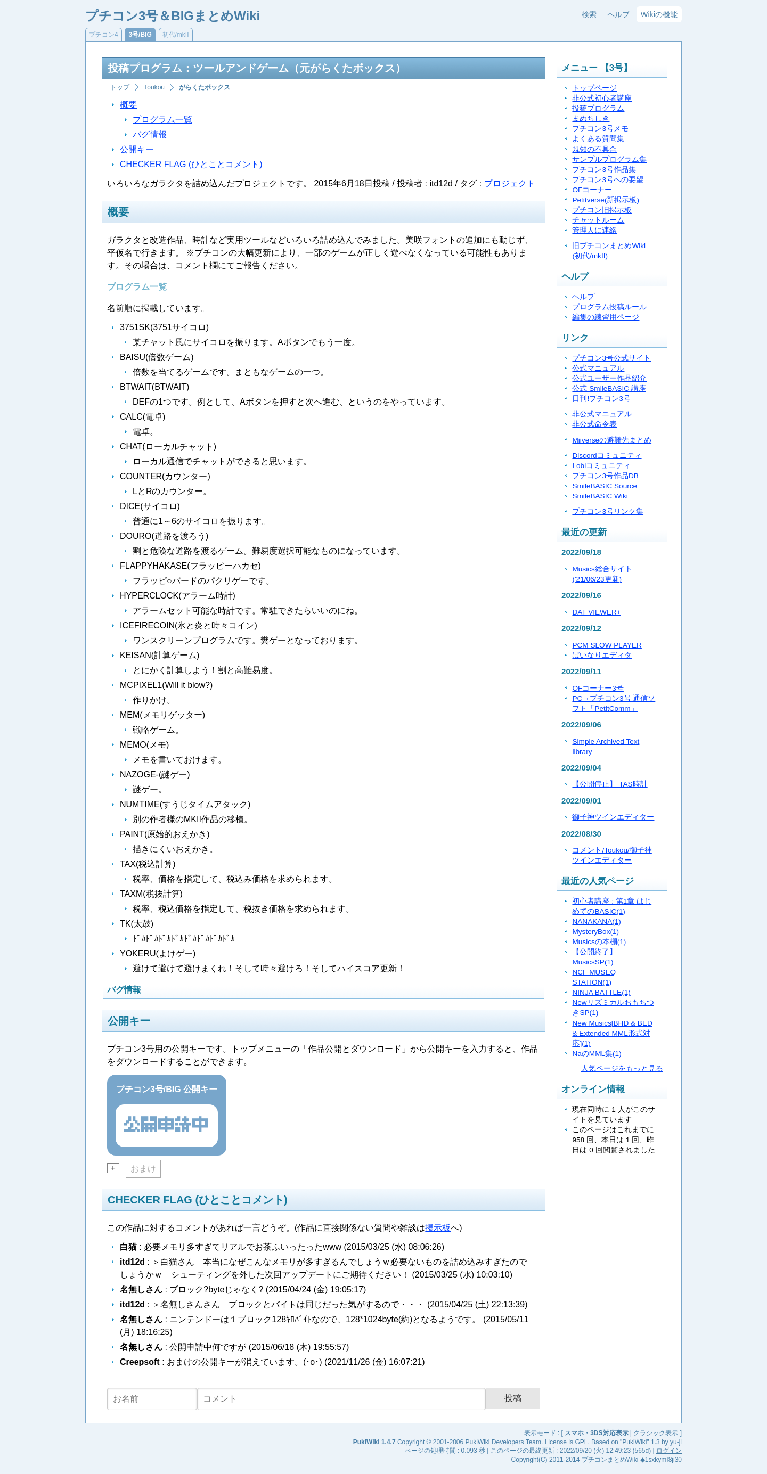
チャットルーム (598, 220)
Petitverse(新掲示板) (605, 200)
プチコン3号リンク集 (607, 511)
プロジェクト (509, 183)
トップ (119, 87)
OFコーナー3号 (597, 688)
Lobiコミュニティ (601, 466)
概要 (128, 104)
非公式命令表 (594, 424)
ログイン (669, 1450)
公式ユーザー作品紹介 (609, 378)
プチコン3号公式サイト (611, 358)
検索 (589, 14)
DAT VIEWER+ (596, 612)
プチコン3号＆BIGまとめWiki (172, 16)
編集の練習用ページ (605, 317)
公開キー (137, 149)
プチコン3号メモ (600, 129)
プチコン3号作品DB (605, 476)
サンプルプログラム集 (609, 159)
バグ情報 (150, 134)
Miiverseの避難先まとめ (611, 440)
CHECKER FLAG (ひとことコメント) (191, 164)
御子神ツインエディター (613, 817)
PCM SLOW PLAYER (606, 645)
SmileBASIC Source (604, 486)
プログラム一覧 (162, 119)
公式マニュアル (598, 368)
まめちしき (590, 118)
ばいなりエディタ (602, 655)
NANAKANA (596, 922)
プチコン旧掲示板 (602, 210)
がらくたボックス (204, 87)
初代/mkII (175, 34)
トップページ (594, 88)
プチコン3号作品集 (604, 170)
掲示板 (438, 1227)
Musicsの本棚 (599, 942)
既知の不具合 (594, 149)
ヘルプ (618, 14)
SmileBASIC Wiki (599, 496)
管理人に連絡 (594, 230)
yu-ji (676, 1442)
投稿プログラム (598, 108)
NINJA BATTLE (601, 992)
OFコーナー (592, 190)
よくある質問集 (598, 139)
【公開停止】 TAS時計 (609, 784)
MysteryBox (595, 932)
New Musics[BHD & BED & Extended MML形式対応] (612, 1033)
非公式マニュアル (602, 414)
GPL (581, 1442)
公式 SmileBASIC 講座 (609, 388)
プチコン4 (103, 34)
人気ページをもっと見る (622, 1068)
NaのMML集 (596, 1054)
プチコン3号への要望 (607, 180)
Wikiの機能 (659, 14)
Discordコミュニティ (606, 456)
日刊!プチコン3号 (601, 399)
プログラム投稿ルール (609, 307)
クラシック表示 (655, 1433)
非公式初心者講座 (602, 98)
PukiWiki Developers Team (504, 1442)
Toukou (154, 87)
